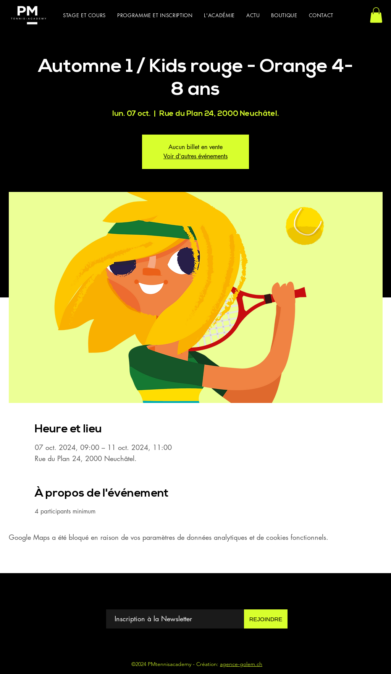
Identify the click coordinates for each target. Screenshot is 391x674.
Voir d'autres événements (195, 156)
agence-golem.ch (241, 664)
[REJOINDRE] (266, 619)
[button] (84, 15)
